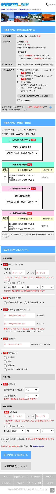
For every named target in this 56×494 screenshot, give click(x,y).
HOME (3, 9)
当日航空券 (35, 477)
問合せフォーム (20, 477)
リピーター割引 (35, 483)
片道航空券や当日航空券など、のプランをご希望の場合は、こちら (24, 108)
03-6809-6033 (26, 100)
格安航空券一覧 (12, 9)
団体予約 (20, 483)
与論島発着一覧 (24, 9)
